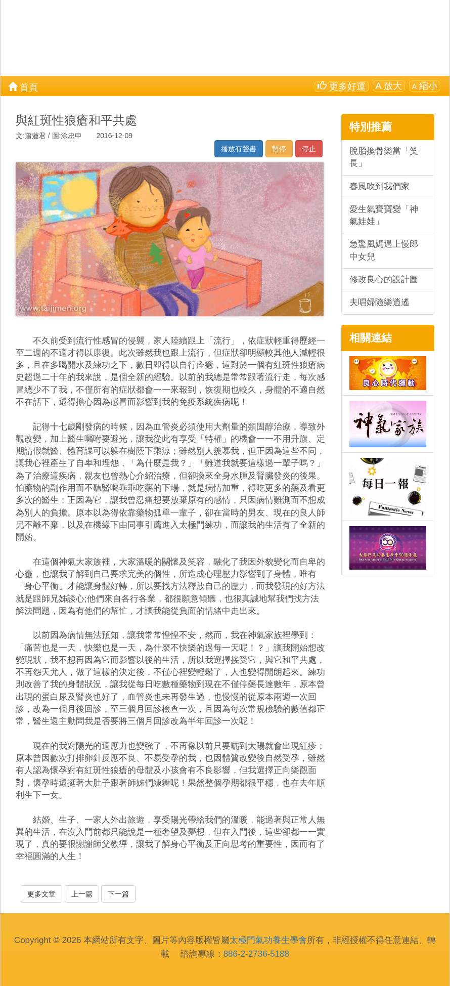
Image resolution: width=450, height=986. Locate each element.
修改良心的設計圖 (383, 279)
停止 (309, 149)
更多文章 (41, 894)
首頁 (23, 86)
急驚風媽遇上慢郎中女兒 (383, 250)
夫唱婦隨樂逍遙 (379, 302)
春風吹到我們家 (379, 186)
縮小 (424, 86)
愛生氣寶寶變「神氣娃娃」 (383, 215)
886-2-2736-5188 (256, 954)
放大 (389, 86)
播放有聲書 (238, 149)
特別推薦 (370, 127)
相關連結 (370, 338)
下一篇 (118, 894)
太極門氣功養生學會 (268, 940)
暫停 (279, 149)
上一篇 (82, 894)
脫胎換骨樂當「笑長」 (383, 157)
